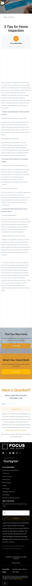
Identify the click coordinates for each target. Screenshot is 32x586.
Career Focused (7, 476)
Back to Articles (9, 17)
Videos (4, 486)
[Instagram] (17, 453)
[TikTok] (20, 453)
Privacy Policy (16, 563)
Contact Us (5, 473)
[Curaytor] (11, 463)
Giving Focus (6, 479)
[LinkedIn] (10, 453)
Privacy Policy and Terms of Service (15, 430)
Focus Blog (5, 489)
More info (20, 579)
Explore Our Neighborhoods (10, 498)
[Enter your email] (17, 404)
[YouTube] (13, 453)
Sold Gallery (6, 495)
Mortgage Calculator (8, 492)
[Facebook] (3, 453)
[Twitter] (6, 453)
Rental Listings (6, 482)
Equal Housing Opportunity (10, 470)
